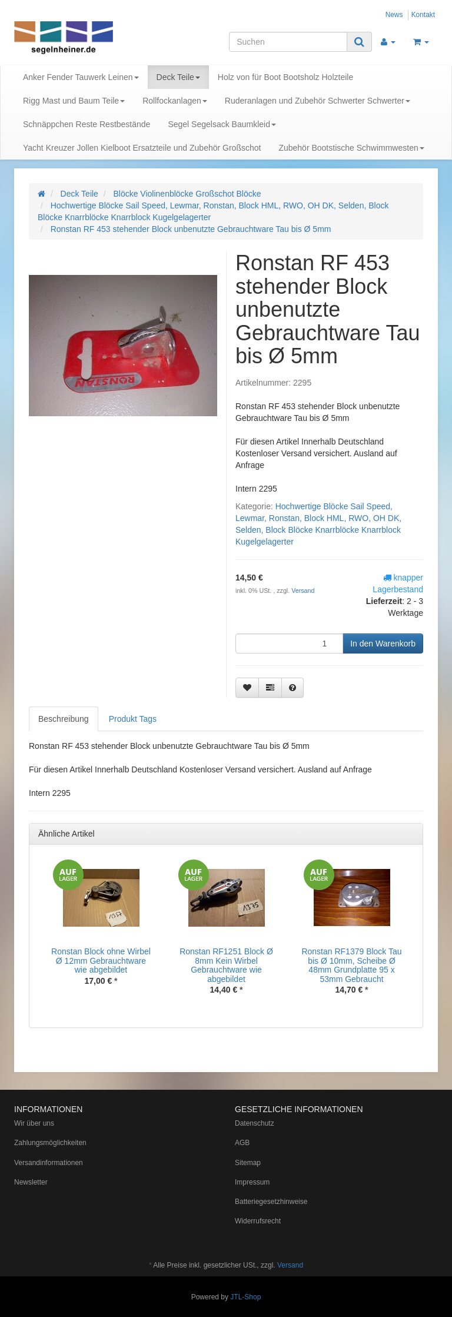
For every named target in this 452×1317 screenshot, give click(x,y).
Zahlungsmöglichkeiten (50, 1143)
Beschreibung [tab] (63, 719)
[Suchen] (288, 42)
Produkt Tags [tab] (133, 719)
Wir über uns (34, 1123)
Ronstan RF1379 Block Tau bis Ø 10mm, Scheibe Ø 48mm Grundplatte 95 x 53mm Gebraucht (351, 965)
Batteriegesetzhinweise (271, 1201)
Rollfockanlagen (174, 100)
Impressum (252, 1182)
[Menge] (289, 643)
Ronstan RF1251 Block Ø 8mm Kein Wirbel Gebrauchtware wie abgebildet (226, 965)
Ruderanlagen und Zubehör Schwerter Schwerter (317, 100)
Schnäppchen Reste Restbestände (86, 124)
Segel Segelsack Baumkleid (222, 124)
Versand (302, 590)
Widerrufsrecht (258, 1221)
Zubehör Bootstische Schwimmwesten (351, 147)
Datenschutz (254, 1123)
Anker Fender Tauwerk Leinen (81, 77)
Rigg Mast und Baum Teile (74, 100)
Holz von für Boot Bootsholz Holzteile (285, 77)
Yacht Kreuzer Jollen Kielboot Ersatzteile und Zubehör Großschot (142, 147)
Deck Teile (178, 77)
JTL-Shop (245, 1297)
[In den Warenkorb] (383, 643)
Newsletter (31, 1182)
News (394, 15)
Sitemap (248, 1163)
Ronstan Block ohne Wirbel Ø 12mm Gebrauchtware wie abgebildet (101, 960)
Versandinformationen (48, 1163)
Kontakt (423, 15)
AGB (242, 1143)
